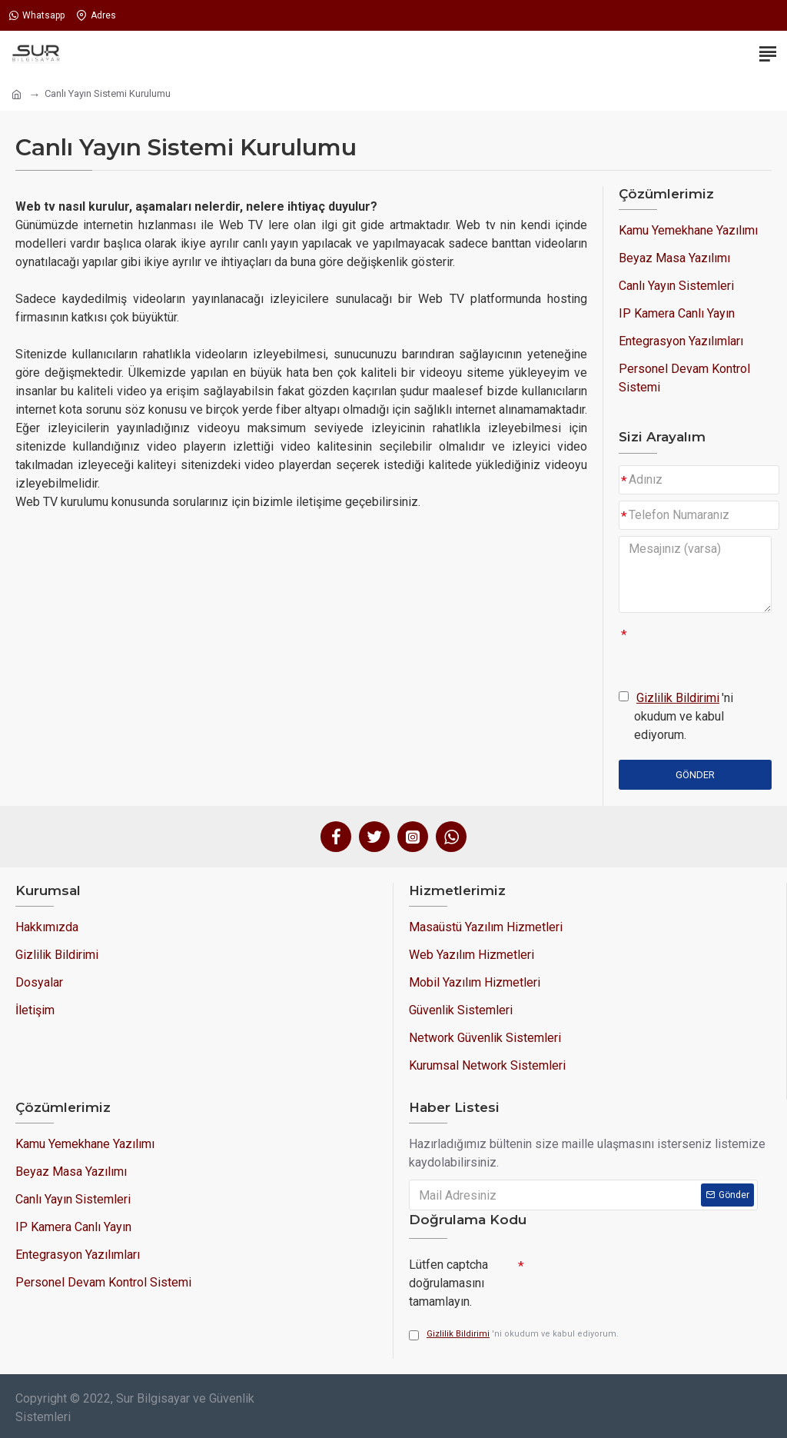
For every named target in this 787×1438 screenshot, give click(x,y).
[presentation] (631, 1277)
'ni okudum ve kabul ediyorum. (676, 715)
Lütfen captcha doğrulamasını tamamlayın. (448, 1282)
